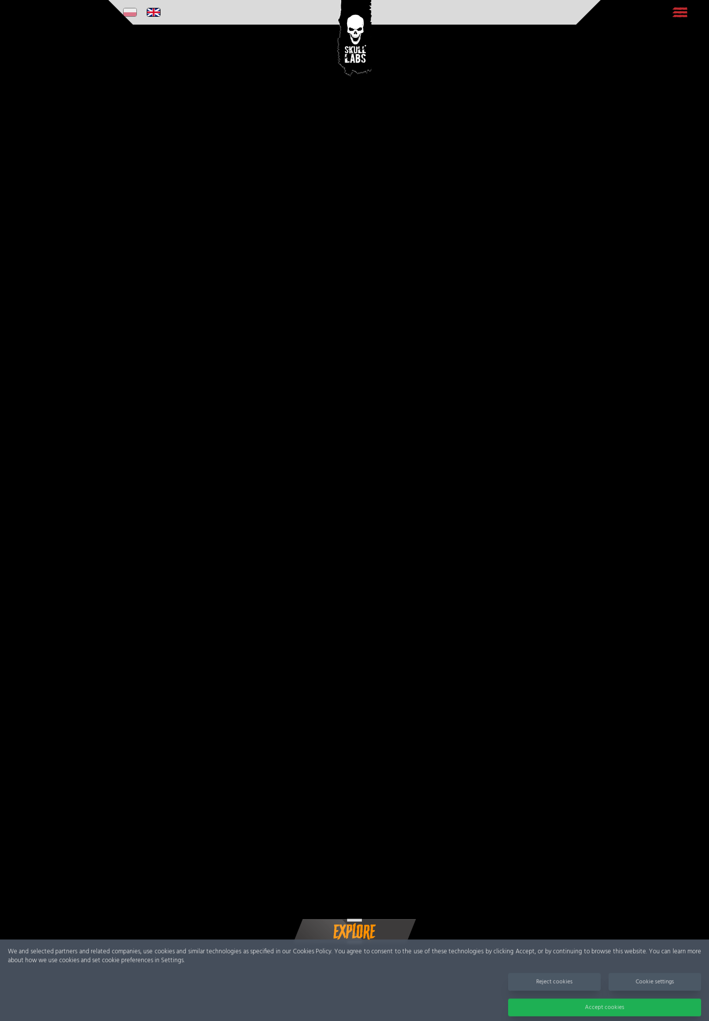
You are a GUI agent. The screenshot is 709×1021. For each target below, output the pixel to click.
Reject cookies (554, 987)
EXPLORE (355, 932)
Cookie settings (655, 987)
